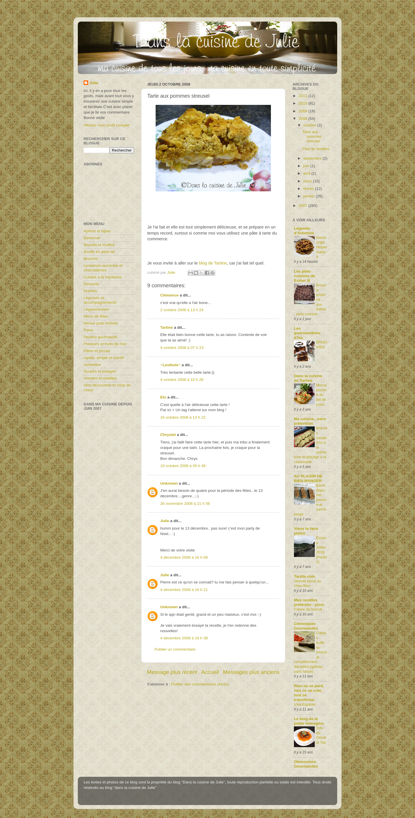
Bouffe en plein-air (99, 252)
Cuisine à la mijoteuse (103, 277)
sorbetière (92, 364)
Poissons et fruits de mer (105, 344)
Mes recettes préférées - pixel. (309, 602)
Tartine (166, 327)
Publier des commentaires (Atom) (200, 684)
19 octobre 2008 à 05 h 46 (183, 466)
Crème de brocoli (308, 609)
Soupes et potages (100, 371)
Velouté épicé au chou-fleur (307, 583)
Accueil (210, 672)
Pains (88, 330)
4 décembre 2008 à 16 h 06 (184, 557)
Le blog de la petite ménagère (309, 721)
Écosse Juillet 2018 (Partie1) (321, 550)
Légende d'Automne (304, 230)
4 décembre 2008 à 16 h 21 (184, 589)
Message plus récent (172, 672)
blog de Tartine (213, 263)
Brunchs (91, 258)
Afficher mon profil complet (107, 125)
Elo (163, 397)
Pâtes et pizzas (97, 351)
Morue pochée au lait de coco (321, 395)
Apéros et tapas (97, 231)
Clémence (169, 295)
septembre (313, 158)
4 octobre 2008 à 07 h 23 (181, 347)
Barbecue (92, 238)
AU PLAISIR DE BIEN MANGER (308, 478)
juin (306, 166)
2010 (303, 103)
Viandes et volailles (100, 378)
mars (308, 181)
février (309, 188)
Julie (164, 521)
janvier (309, 196)
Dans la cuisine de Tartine (308, 378)
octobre (310, 125)
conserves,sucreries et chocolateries (103, 267)
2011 (303, 96)
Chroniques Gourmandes (306, 625)
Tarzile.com (304, 576)
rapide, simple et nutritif (104, 358)
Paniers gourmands (100, 337)
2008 (303, 118)
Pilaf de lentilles (315, 149)
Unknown (169, 483)
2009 (303, 111)
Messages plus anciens (251, 672)
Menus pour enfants (101, 323)
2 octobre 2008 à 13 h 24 (181, 310)
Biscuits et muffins (99, 245)
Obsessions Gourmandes (306, 764)
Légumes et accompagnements (100, 300)
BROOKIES (321, 344)
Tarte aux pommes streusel (312, 136)
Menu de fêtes (96, 316)
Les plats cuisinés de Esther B (304, 276)
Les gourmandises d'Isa (307, 333)
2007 (303, 205)
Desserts (91, 284)
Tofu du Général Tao (321, 735)
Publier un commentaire (175, 649)
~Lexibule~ (170, 365)
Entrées (90, 291)
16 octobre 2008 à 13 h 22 (183, 417)
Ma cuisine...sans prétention (310, 421)
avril (307, 173)
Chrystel (168, 434)
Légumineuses (96, 309)
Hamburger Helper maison (321, 247)
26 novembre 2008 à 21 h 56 (185, 503)
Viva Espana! (305, 704)
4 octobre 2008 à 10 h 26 (181, 379)
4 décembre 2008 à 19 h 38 (184, 638)
